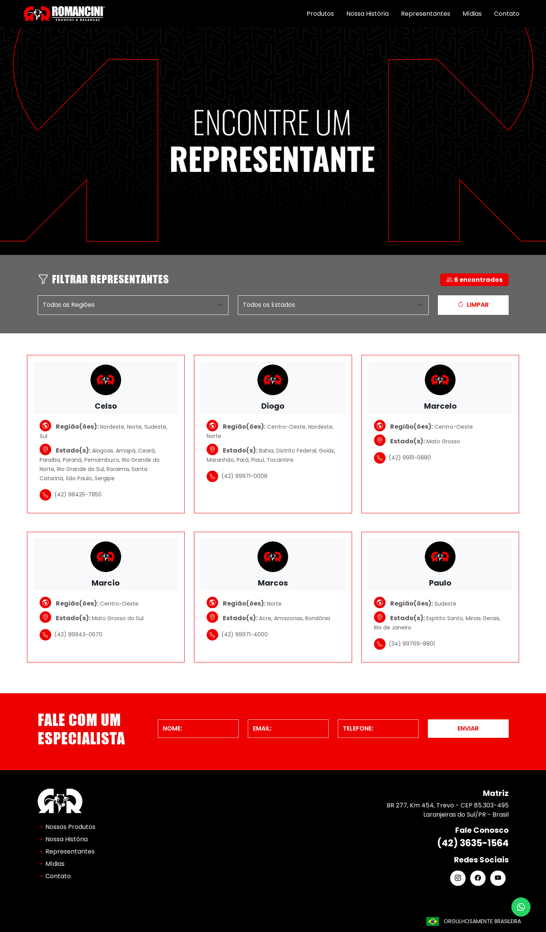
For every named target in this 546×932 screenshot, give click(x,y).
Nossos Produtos (70, 826)
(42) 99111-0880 (402, 458)
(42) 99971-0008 (237, 476)
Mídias (472, 13)
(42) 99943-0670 (71, 635)
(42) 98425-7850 (71, 495)
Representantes (425, 13)
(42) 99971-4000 (237, 635)
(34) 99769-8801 (404, 644)
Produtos (320, 13)
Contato (506, 13)
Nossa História (367, 13)
